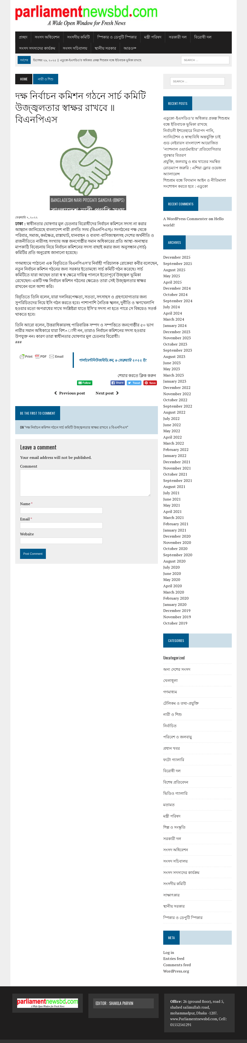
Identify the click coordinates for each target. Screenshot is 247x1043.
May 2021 (172, 499)
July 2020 (172, 561)
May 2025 (172, 269)
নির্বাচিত (170, 719)
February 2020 (177, 592)
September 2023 (178, 344)
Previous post (68, 377)
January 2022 (175, 449)
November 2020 (178, 536)
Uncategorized (175, 652)
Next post (106, 377)
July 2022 (172, 412)
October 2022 (176, 393)
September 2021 (178, 474)
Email (22, 503)
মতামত (170, 798)
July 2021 (172, 486)
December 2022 (177, 381)
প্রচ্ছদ (20, 37)
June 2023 (173, 356)
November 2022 (178, 387)
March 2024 (174, 313)
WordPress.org (177, 965)
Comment (26, 450)
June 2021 (173, 493)
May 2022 (172, 424)
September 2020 (178, 548)
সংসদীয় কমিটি (75, 37)
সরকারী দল (175, 37)
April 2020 (173, 579)
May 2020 (172, 573)
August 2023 (175, 350)
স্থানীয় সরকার (102, 48)
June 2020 (173, 567)
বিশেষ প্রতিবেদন (176, 776)
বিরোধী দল (200, 37)
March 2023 (174, 369)
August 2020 (175, 555)
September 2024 (178, 294)
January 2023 (175, 375)
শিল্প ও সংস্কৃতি (175, 821)
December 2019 (177, 604)
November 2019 (178, 610)
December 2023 (177, 325)
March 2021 (174, 511)
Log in (169, 946)
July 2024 (172, 300)
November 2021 (178, 462)
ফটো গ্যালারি (174, 753)
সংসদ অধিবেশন (44, 37)
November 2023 (178, 331)
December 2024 (177, 282)
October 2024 (176, 288)
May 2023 (172, 362)
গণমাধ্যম (171, 685)
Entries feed (174, 952)
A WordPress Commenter (186, 212)
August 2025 (175, 263)
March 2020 (174, 586)
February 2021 (177, 517)
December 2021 (177, 455)
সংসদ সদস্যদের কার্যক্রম (34, 48)
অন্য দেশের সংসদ (177, 663)
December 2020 (177, 530)
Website (24, 518)
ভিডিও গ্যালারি (176, 787)
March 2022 (174, 437)
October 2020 (176, 542)
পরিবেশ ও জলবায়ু (178, 731)
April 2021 (173, 505)
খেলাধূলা (171, 674)
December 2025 (177, 251)
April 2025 (173, 276)
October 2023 (176, 338)
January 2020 (175, 598)
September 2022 (178, 400)
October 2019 (176, 617)
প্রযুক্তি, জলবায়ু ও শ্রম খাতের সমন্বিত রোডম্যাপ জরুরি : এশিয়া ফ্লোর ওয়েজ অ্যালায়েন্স (193, 161)
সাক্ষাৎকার (172, 889)
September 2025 (178, 257)
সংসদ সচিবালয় (72, 48)
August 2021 (175, 480)
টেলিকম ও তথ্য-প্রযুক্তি (182, 697)
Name (22, 488)
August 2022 (175, 406)
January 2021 (175, 524)
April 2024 (173, 307)
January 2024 (175, 319)
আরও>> (127, 48)
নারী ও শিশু (173, 708)
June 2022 (173, 418)
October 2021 (176, 468)
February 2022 (177, 443)
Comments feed (178, 958)
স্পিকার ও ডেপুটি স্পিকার (114, 37)
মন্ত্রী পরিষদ (149, 37)
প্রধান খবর (172, 742)
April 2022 (173, 431)
